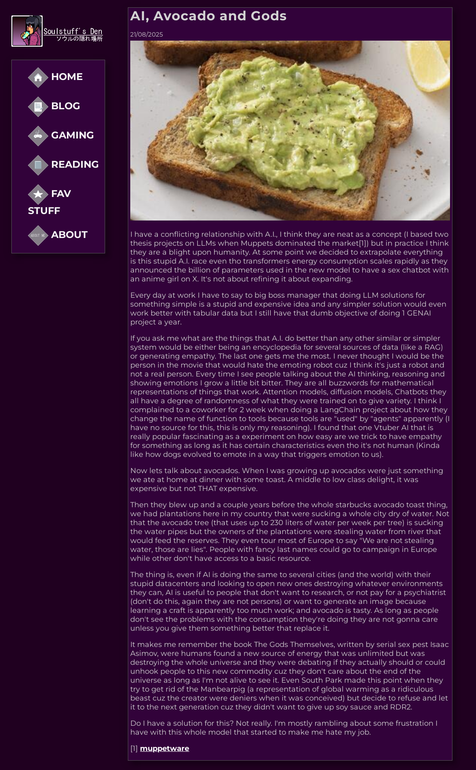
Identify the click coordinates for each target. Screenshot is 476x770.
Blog (54, 106)
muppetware (164, 748)
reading (63, 164)
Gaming (61, 135)
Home (55, 76)
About (58, 234)
